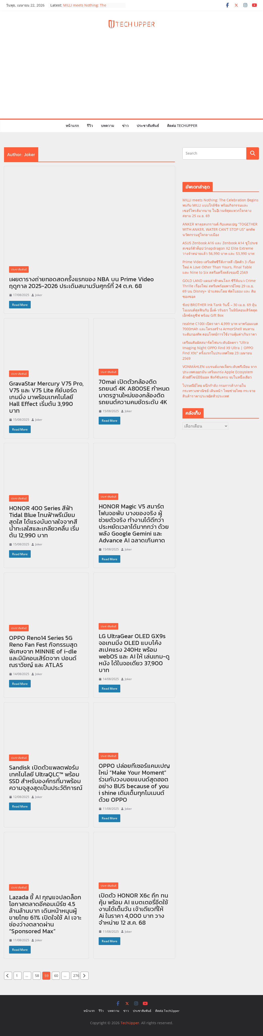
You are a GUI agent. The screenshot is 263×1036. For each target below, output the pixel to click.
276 (76, 975)
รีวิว (90, 125)
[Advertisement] (131, 81)
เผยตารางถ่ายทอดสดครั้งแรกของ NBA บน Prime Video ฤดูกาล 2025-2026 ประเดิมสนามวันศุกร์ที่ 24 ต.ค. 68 (81, 282)
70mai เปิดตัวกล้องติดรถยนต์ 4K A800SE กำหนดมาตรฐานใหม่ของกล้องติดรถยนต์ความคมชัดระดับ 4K (134, 391)
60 (56, 975)
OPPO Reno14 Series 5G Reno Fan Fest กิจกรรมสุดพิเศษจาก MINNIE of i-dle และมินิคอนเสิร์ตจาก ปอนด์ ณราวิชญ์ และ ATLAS (43, 651)
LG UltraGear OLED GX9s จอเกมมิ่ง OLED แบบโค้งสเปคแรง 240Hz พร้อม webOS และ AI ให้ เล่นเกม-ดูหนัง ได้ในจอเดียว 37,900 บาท (134, 653)
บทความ (107, 125)
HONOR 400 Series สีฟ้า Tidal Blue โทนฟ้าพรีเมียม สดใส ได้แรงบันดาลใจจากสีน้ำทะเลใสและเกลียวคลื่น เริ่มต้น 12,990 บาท (44, 522)
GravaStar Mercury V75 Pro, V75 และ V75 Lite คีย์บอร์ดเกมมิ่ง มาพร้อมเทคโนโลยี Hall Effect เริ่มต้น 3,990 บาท (46, 397)
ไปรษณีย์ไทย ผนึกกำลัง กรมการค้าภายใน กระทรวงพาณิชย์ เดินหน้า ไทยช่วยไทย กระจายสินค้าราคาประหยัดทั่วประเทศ (218, 390)
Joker (38, 295)
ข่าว (125, 125)
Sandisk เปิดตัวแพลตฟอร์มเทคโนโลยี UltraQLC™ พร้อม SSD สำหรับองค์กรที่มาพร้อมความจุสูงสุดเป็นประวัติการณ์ (45, 777)
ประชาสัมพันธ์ (148, 125)
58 (37, 975)
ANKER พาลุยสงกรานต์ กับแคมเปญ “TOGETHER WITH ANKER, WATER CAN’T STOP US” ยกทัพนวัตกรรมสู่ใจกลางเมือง (219, 229)
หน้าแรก (72, 125)
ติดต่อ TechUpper (182, 125)
